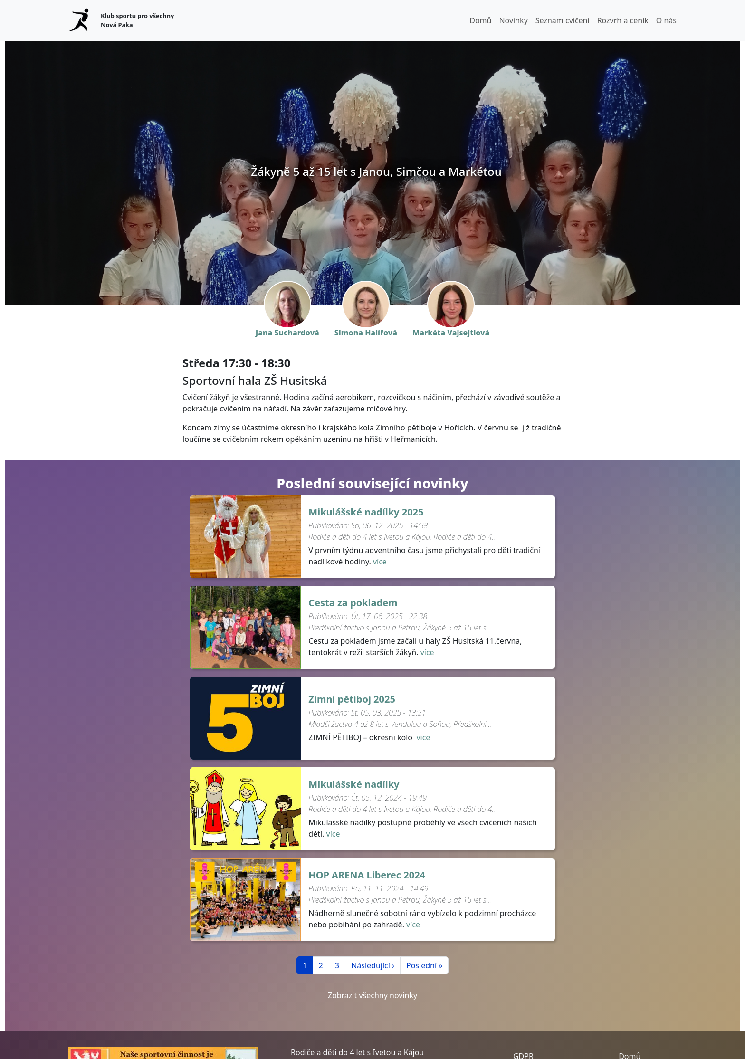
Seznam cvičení (562, 20)
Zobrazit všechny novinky (372, 995)
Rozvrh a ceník (623, 20)
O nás (666, 20)
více (380, 561)
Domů (480, 20)
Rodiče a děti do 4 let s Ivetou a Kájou (357, 1052)
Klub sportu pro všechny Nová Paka (137, 20)
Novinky (513, 20)
